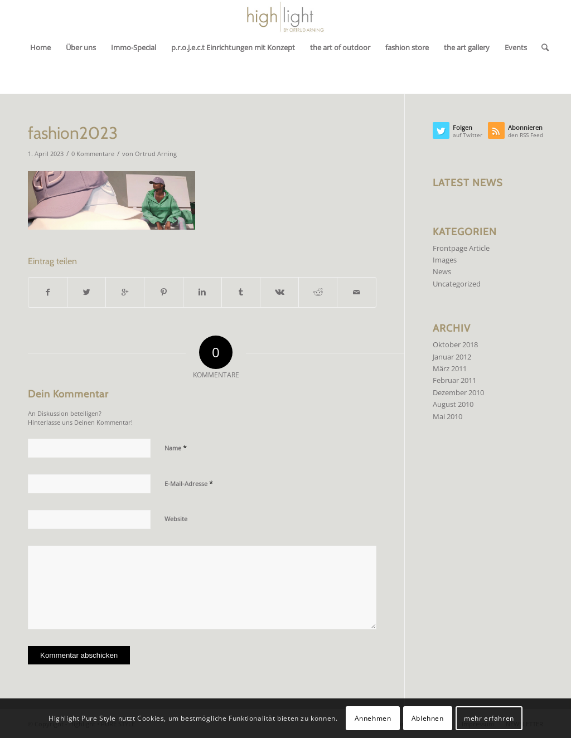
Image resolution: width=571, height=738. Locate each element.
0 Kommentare (92, 154)
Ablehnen (428, 718)
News (442, 271)
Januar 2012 (452, 357)
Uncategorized (457, 284)
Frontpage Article (461, 248)
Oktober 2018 (455, 344)
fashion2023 (73, 133)
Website (175, 518)
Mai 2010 (447, 416)
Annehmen (373, 718)
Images (445, 260)
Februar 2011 (454, 380)
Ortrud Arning (156, 154)
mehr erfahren (489, 718)
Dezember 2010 (458, 392)
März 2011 (450, 368)
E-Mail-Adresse (188, 483)
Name (175, 448)
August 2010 (453, 404)
